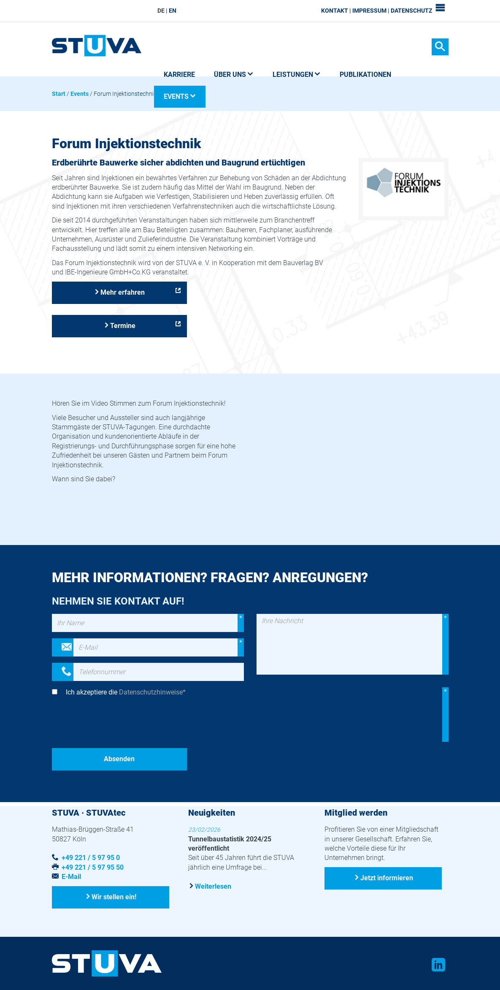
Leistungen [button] (297, 75)
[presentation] (116, 725)
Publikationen (365, 75)
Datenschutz (411, 10)
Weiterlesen (213, 886)
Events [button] (180, 96)
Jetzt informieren (386, 878)
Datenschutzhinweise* (152, 692)
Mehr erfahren (122, 292)
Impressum (369, 10)
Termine (122, 326)
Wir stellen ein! (114, 897)
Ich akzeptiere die (126, 692)
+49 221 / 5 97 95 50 (93, 867)
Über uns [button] (234, 75)
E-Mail (71, 877)
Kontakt (334, 10)
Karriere (179, 75)
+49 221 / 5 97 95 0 (91, 858)
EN (172, 10)
